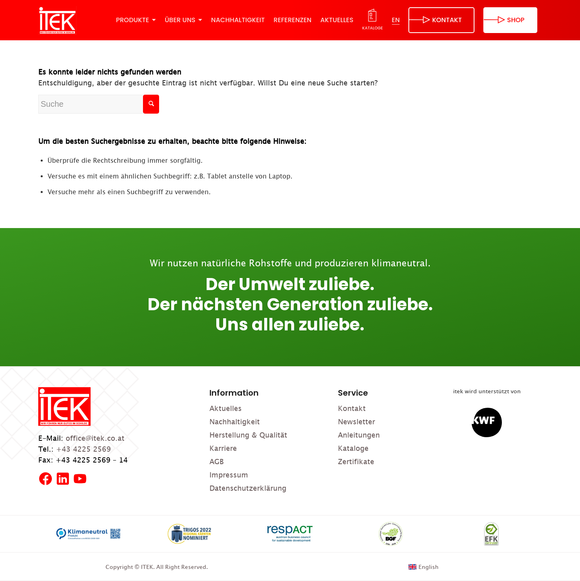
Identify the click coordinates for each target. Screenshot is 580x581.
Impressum (228, 475)
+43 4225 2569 (83, 449)
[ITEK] (57, 20)
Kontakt (352, 408)
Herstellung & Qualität (248, 435)
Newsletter (356, 421)
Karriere (223, 448)
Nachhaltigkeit (234, 421)
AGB (216, 461)
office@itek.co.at (95, 438)
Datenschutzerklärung (247, 488)
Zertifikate (356, 461)
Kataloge (353, 448)
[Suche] (98, 104)
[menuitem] (136, 20)
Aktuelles (225, 408)
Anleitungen (359, 435)
